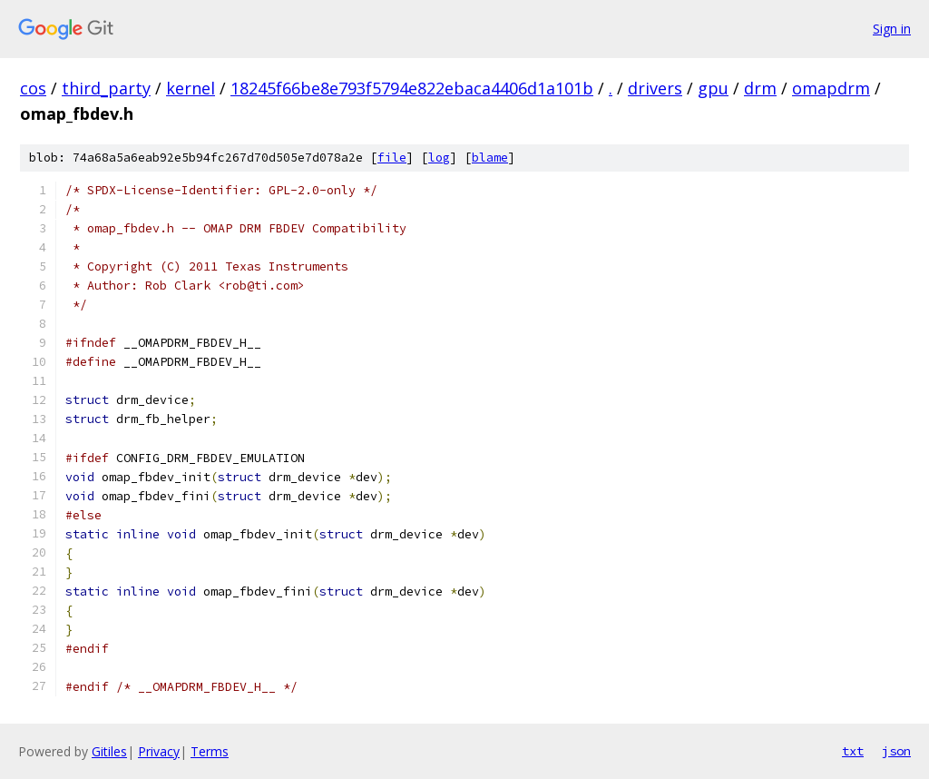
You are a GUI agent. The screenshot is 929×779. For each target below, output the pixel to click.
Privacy (159, 751)
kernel (190, 88)
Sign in (892, 28)
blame (490, 157)
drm (760, 88)
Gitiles (109, 751)
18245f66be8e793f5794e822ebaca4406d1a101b (411, 88)
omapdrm (831, 88)
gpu (713, 88)
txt (853, 751)
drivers (655, 88)
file (391, 157)
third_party (106, 88)
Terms (210, 751)
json (896, 751)
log (439, 157)
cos (33, 88)
